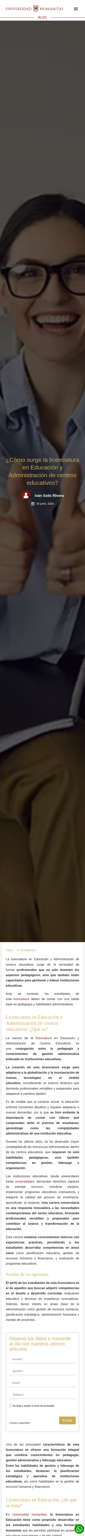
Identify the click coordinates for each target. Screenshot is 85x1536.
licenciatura (21, 999)
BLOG (42, 17)
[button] (76, 8)
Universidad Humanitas (29, 1514)
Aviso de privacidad (44, 1405)
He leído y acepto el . (34, 1405)
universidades (24, 1181)
